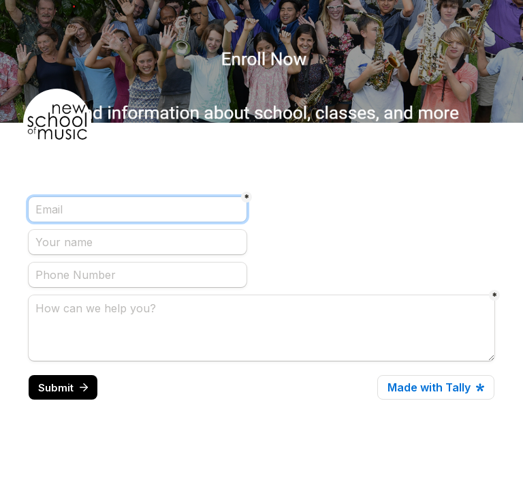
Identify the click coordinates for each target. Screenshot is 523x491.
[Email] (138, 209)
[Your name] (138, 242)
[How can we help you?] (261, 328)
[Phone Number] (138, 275)
